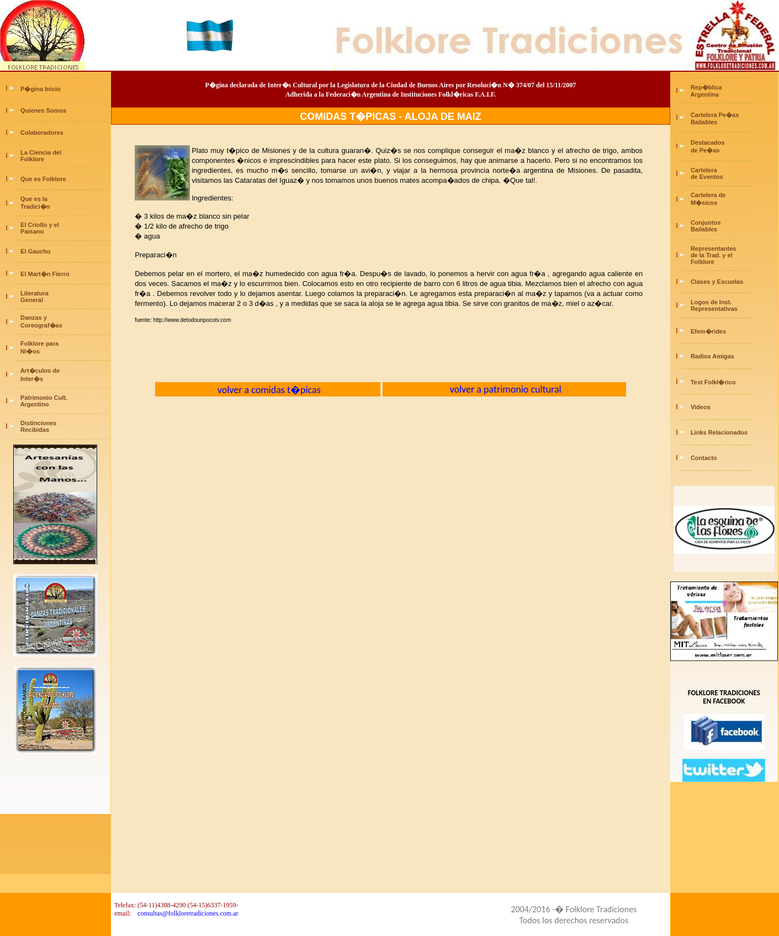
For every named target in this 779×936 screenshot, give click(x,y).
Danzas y (33, 317)
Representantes (713, 248)
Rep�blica (706, 87)
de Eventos (706, 176)
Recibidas (34, 429)
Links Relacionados (719, 432)
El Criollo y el (39, 224)
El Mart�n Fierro (45, 274)
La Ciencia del (40, 152)
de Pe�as (704, 150)
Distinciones (38, 423)
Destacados (708, 142)
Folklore (31, 159)
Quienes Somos (43, 110)
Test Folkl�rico (713, 382)
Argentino (34, 404)
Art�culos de (40, 370)
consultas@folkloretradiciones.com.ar (187, 913)
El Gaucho (35, 251)
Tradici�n (35, 206)
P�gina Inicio (40, 89)
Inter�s (31, 379)
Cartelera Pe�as (715, 115)
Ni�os (29, 351)
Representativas (714, 308)
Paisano (31, 231)
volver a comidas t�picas (268, 390)
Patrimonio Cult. (43, 397)
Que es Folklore (43, 179)
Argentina (704, 94)
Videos (701, 407)
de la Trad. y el (711, 255)
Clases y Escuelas (717, 281)
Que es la (33, 198)
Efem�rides (708, 331)
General (31, 300)
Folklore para (39, 343)
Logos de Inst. (711, 302)
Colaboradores (41, 132)
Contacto (704, 457)
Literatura (34, 293)
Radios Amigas (712, 356)
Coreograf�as (40, 325)
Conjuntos (705, 222)
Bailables (703, 122)
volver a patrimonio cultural (504, 389)
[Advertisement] (55, 819)
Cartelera (704, 170)
